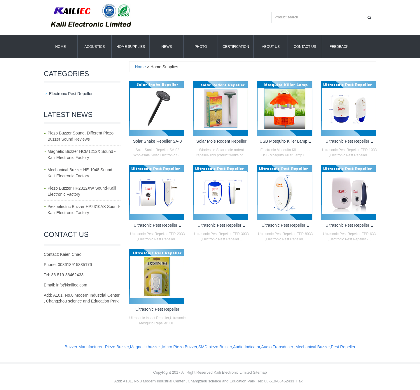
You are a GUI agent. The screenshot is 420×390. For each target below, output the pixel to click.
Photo (201, 47)
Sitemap (260, 372)
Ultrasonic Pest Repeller (157, 309)
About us (271, 47)
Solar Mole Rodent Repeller (221, 141)
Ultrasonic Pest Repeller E (349, 141)
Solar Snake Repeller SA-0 (157, 141)
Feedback (339, 47)
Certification (236, 47)
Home (60, 47)
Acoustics (94, 47)
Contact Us (305, 47)
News (167, 47)
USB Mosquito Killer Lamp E (285, 141)
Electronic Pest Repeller (70, 93)
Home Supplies (130, 47)
